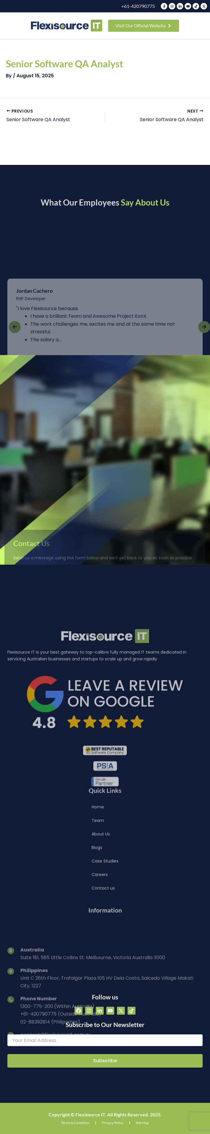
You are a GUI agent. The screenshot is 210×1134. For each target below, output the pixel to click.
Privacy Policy (112, 1122)
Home (98, 856)
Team (98, 869)
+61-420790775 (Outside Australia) (60, 1101)
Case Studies (105, 910)
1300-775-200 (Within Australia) (57, 1093)
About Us (101, 883)
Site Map (142, 1122)
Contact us (103, 937)
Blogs (97, 896)
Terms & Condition (75, 1122)
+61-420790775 (138, 6)
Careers (100, 923)
